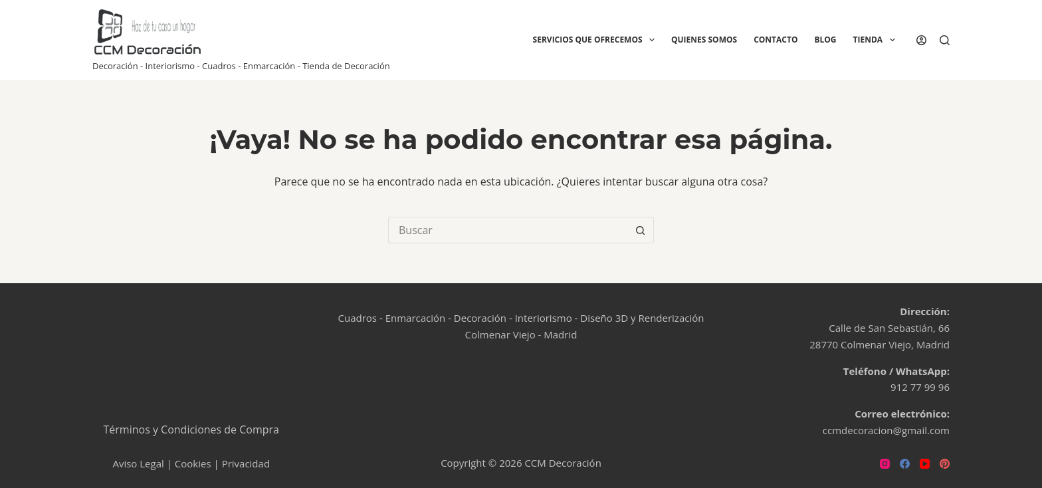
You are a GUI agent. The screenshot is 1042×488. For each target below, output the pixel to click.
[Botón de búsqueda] (640, 230)
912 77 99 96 (920, 387)
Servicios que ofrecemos (596, 40)
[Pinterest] (945, 464)
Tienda (876, 40)
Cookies (193, 463)
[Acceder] (921, 40)
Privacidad (246, 463)
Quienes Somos (704, 39)
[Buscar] (945, 40)
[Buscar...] (507, 230)
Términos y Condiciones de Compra (192, 429)
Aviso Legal (137, 463)
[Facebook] (905, 464)
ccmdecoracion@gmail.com (886, 430)
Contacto (775, 39)
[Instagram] (885, 464)
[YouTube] (925, 464)
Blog (825, 39)
